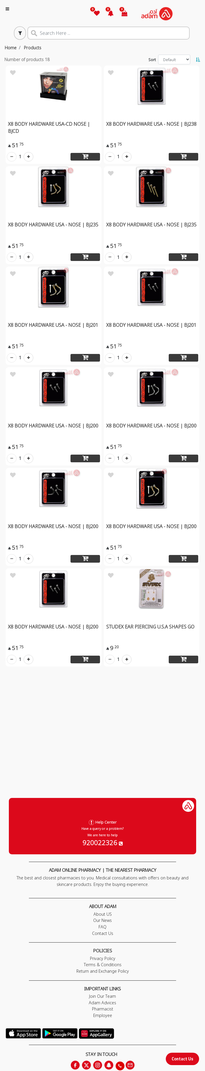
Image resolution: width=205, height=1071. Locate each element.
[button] (107, 13)
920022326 (103, 842)
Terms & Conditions (103, 964)
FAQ (102, 927)
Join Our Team (102, 996)
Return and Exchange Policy (102, 971)
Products (32, 47)
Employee (102, 1015)
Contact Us (182, 1059)
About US (103, 914)
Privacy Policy (102, 958)
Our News (102, 920)
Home (11, 47)
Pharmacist (102, 1009)
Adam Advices (102, 1002)
